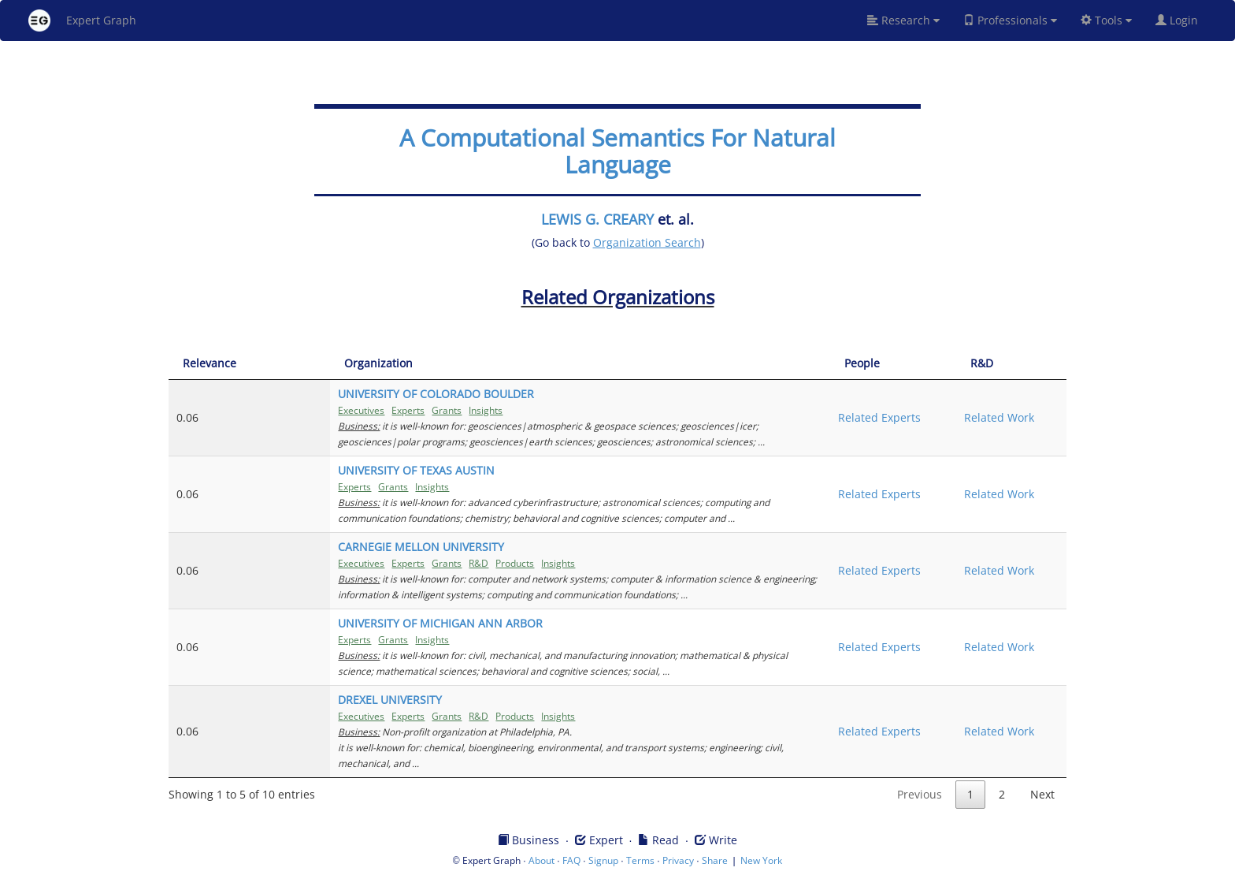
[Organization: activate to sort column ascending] (527, 364)
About (541, 860)
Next (1042, 794)
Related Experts (845, 417)
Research (903, 20)
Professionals (1010, 20)
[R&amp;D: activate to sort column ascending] (1003, 364)
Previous (919, 794)
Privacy (678, 860)
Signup (603, 860)
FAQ (571, 860)
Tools (1106, 20)
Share (715, 860)
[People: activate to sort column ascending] (868, 364)
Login (1183, 20)
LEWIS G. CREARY (597, 219)
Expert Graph (82, 20)
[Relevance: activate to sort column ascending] (213, 364)
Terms (640, 860)
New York (761, 860)
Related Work (983, 417)
